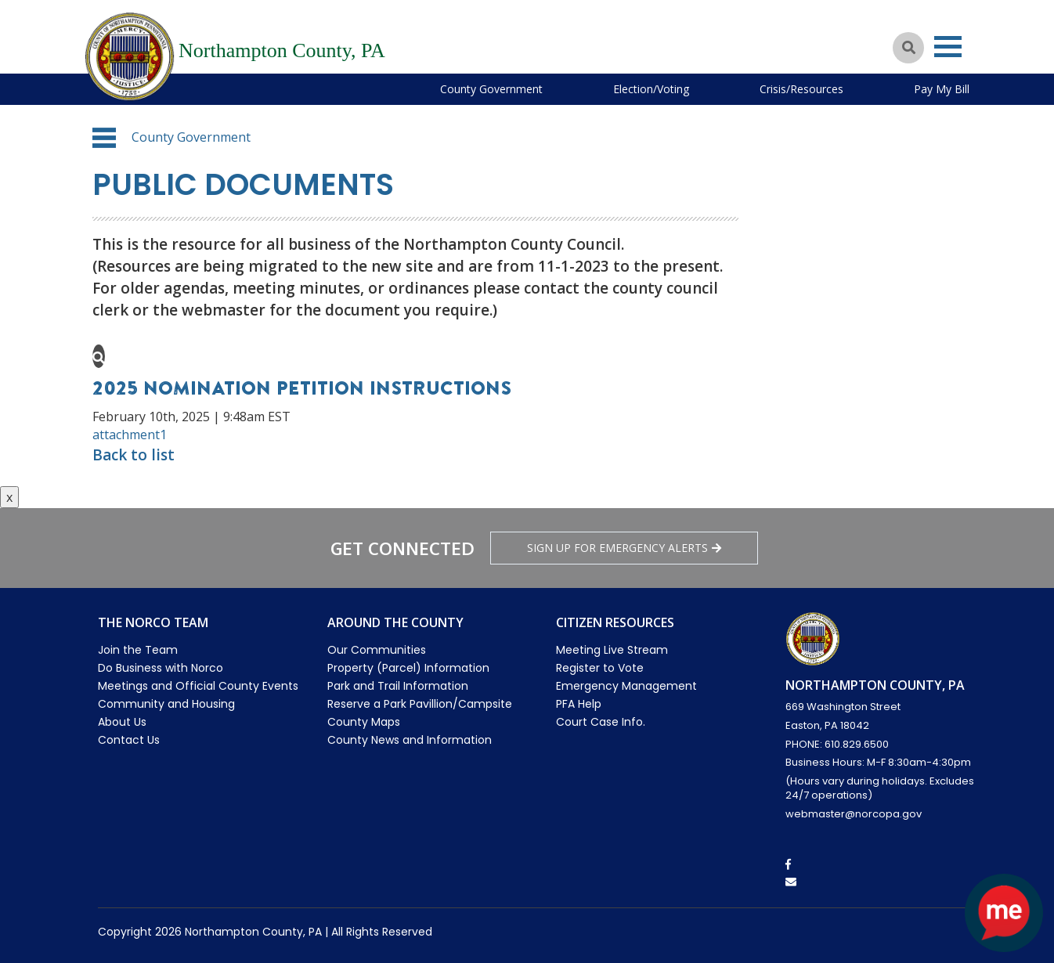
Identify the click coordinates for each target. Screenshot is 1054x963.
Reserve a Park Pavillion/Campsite (419, 704)
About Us (122, 722)
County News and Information (409, 740)
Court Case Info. (600, 722)
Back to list (133, 455)
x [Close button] (9, 497)
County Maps (363, 722)
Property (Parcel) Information (408, 668)
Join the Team (138, 650)
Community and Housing (166, 704)
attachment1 (129, 434)
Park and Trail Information (397, 686)
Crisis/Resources (801, 88)
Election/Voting (651, 88)
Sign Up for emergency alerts (624, 547)
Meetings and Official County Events (198, 686)
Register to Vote (600, 668)
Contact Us (129, 740)
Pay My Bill (941, 88)
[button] (104, 137)
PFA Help (578, 704)
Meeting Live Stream (612, 650)
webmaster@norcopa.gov (853, 813)
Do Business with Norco (160, 668)
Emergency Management (626, 686)
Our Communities (376, 650)
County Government (491, 88)
